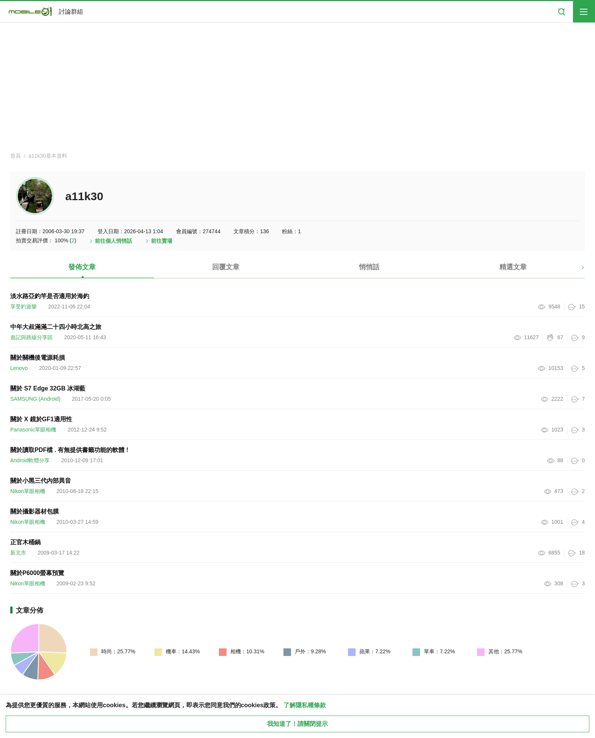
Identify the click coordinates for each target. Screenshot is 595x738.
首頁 (15, 156)
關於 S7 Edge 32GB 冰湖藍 (47, 388)
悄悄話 (369, 267)
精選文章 (513, 267)
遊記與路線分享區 (31, 337)
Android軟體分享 (30, 460)
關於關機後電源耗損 (37, 357)
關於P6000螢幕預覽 (37, 573)
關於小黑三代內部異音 (40, 480)
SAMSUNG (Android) (35, 399)
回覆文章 (225, 267)
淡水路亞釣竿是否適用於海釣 (49, 296)
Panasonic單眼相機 (33, 430)
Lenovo (19, 368)
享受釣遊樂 (23, 306)
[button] (576, 270)
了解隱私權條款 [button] (304, 705)
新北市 (18, 553)
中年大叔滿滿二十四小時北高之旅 (55, 327)
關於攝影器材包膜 (34, 511)
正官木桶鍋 (25, 542)
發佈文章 (82, 267)
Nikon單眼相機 (27, 491)
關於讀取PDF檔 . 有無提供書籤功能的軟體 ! (69, 450)
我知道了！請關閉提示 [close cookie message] (297, 724)
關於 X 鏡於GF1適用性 (41, 419)
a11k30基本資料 (47, 156)
